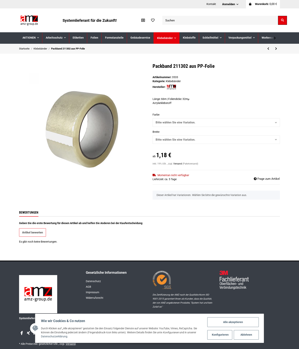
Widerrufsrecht (94, 297)
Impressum (92, 292)
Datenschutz (93, 281)
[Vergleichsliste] (143, 20)
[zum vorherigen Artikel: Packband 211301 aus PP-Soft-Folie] (268, 49)
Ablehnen (246, 334)
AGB (88, 286)
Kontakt (211, 4)
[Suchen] (220, 20)
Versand (177, 163)
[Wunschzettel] (153, 20)
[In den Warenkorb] (22, 61)
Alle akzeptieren (233, 322)
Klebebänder (173, 81)
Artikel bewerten (32, 232)
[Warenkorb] (263, 4)
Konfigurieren (220, 334)
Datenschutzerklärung (54, 336)
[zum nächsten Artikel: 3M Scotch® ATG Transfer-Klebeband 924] (276, 49)
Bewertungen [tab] (28, 212)
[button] (230, 4)
